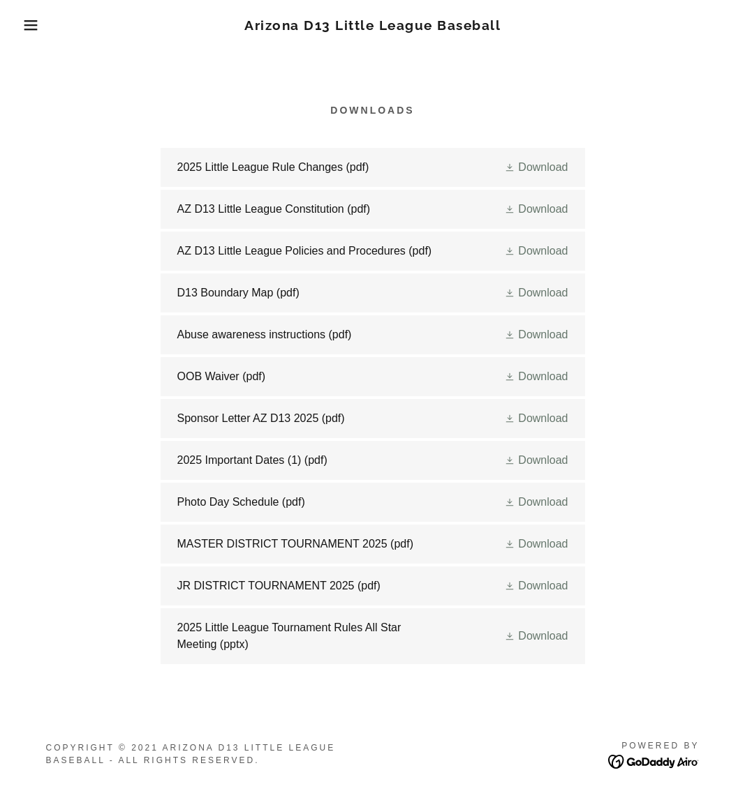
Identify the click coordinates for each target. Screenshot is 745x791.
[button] (37, 25)
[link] (372, 26)
